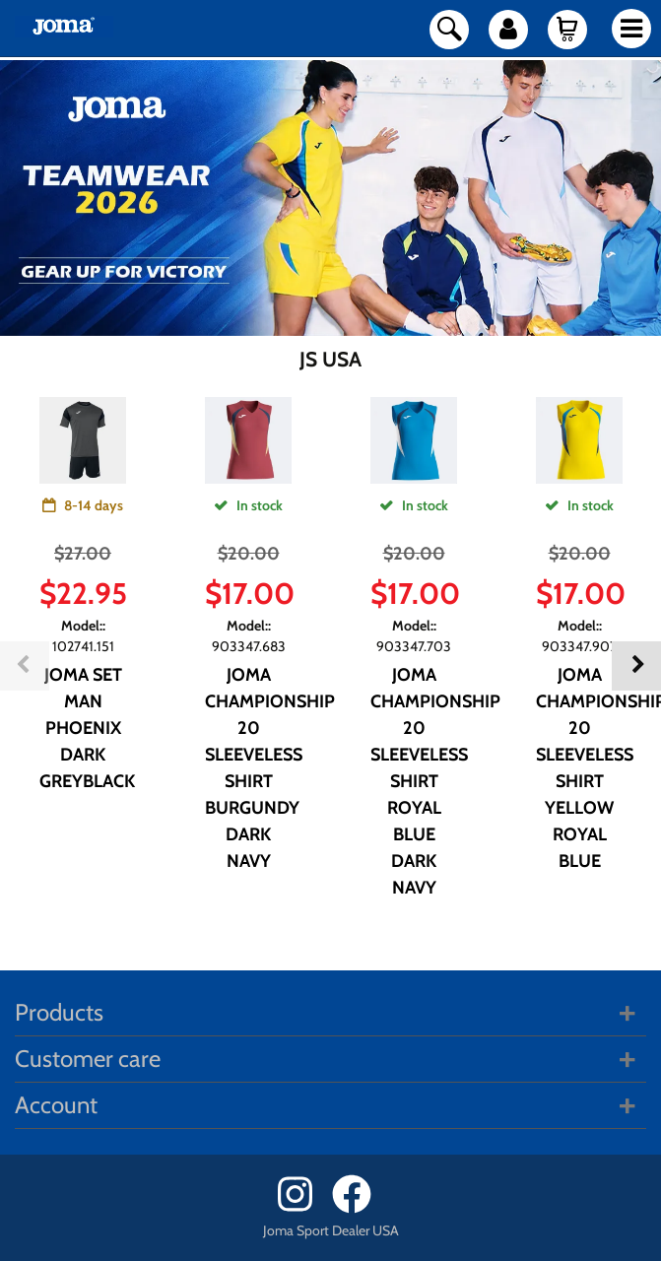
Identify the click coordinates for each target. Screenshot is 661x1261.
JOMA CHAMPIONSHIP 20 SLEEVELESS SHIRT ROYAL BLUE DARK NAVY (435, 781)
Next (636, 666)
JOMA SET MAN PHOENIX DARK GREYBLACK (87, 728)
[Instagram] (303, 1208)
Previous (24, 666)
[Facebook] (358, 1208)
